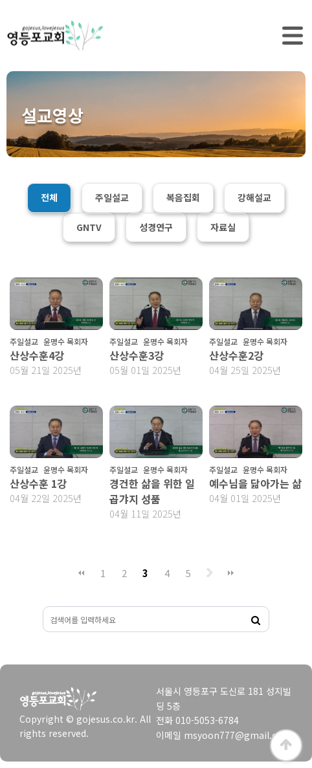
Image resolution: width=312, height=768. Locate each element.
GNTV (89, 227)
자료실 (223, 227)
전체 (49, 197)
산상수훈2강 (236, 355)
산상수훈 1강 (38, 483)
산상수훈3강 (136, 355)
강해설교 (254, 197)
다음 (209, 573)
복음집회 (183, 197)
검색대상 (43, 607)
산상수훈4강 (37, 355)
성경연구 (156, 227)
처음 (81, 573)
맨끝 (231, 573)
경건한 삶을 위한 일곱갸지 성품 (152, 491)
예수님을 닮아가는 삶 (255, 483)
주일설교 (112, 197)
